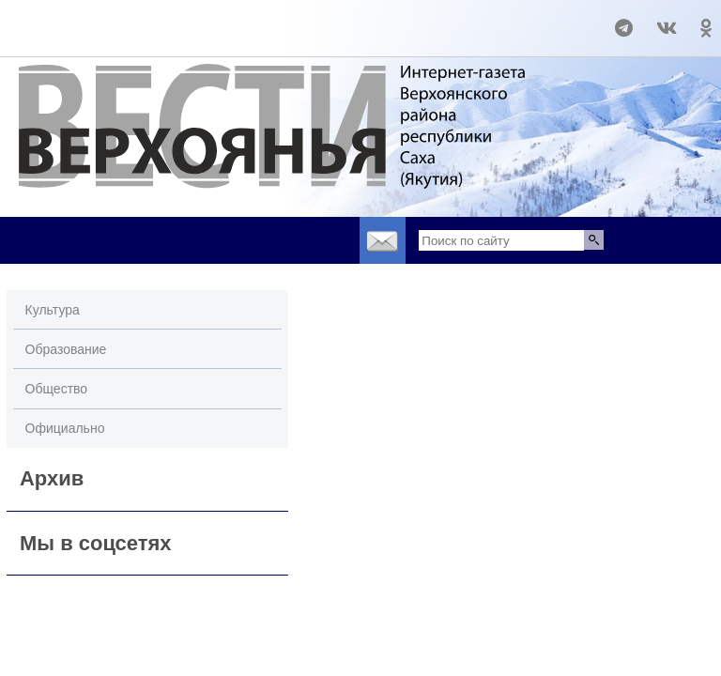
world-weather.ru (42, 19)
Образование (66, 349)
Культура (52, 309)
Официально (65, 428)
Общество (56, 388)
